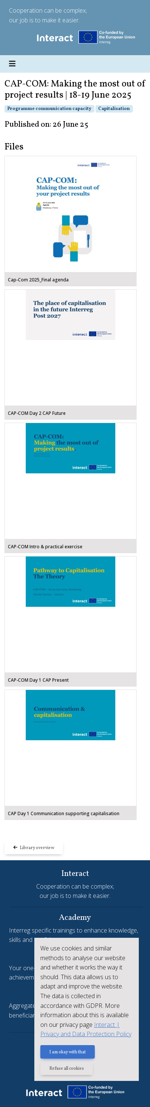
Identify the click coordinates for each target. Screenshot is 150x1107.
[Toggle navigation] (12, 64)
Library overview (33, 848)
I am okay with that (67, 1052)
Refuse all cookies (66, 1069)
